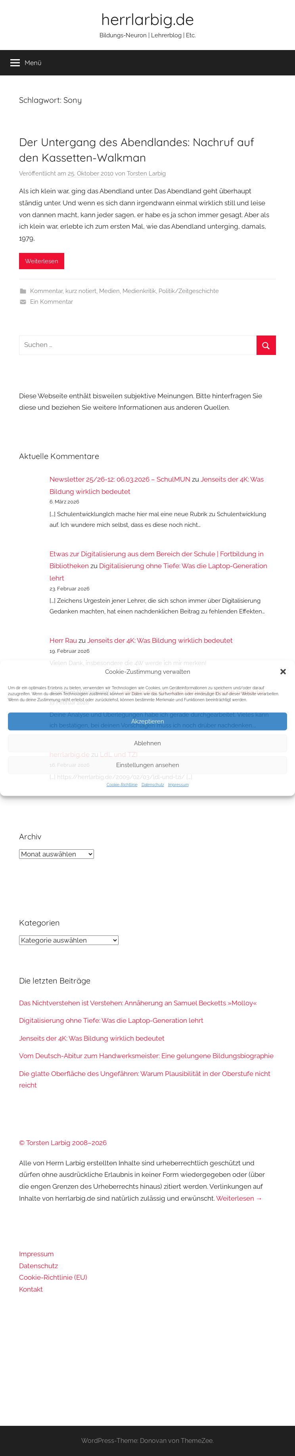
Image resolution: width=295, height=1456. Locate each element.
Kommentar (46, 291)
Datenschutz (153, 784)
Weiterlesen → (239, 1198)
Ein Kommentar (51, 301)
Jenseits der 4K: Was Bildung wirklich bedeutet (160, 640)
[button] (283, 671)
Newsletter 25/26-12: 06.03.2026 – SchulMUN (120, 479)
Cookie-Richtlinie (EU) (53, 1277)
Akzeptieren (147, 721)
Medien (109, 291)
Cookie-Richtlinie (122, 784)
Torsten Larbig (146, 173)
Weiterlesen (41, 261)
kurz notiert (80, 291)
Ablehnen (147, 743)
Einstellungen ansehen (147, 765)
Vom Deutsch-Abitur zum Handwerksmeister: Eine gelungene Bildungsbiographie (146, 1056)
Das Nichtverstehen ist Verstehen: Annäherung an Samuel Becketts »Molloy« (138, 1003)
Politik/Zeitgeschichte (189, 291)
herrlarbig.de (147, 19)
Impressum (178, 784)
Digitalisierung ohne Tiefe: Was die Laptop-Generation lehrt (111, 1020)
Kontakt (31, 1289)
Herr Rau (63, 640)
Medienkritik (139, 291)
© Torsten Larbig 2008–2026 (63, 1143)
